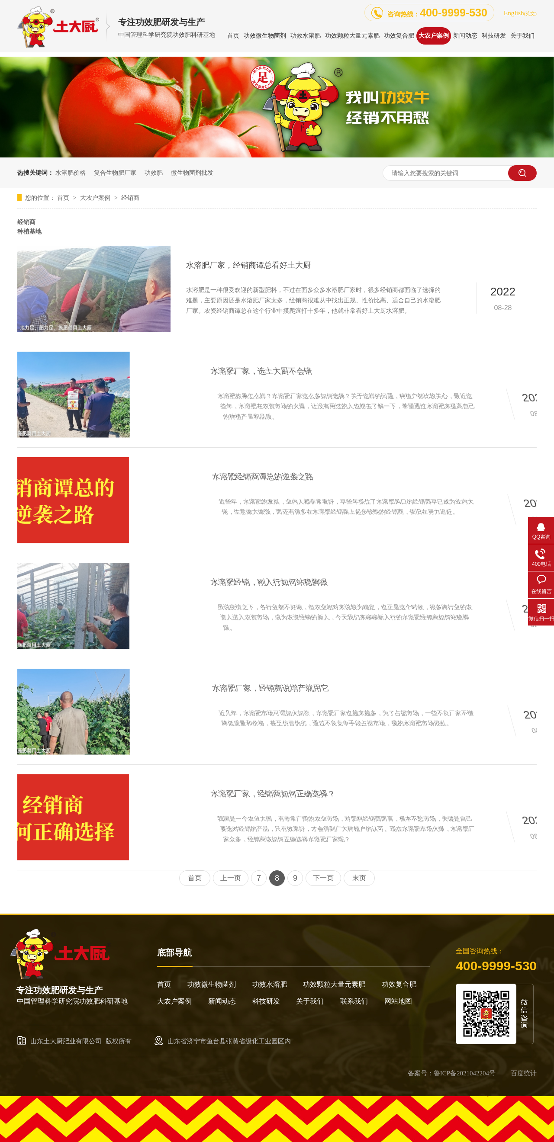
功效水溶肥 (269, 984)
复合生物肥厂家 (115, 172)
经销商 (130, 197)
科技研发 (266, 1001)
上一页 (230, 878)
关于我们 (310, 1001)
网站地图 (398, 1001)
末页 (359, 878)
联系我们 (354, 1001)
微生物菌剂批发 (192, 172)
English (520, 12)
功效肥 (154, 172)
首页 (64, 197)
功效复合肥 (399, 984)
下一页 (323, 878)
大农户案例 (96, 197)
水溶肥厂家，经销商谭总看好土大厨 (248, 265)
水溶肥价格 (70, 172)
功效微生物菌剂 (211, 984)
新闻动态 (222, 1001)
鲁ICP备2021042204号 (465, 1073)
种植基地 (29, 231)
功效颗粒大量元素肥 (334, 984)
